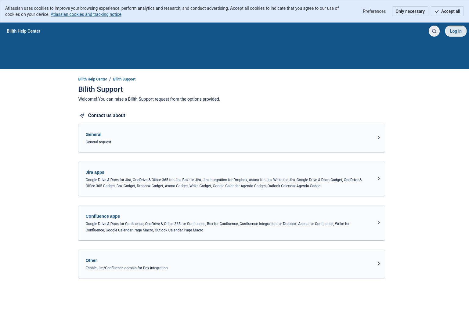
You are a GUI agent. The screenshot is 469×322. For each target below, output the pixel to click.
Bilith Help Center (92, 79)
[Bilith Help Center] (23, 31)
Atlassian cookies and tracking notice (86, 14)
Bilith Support (124, 79)
